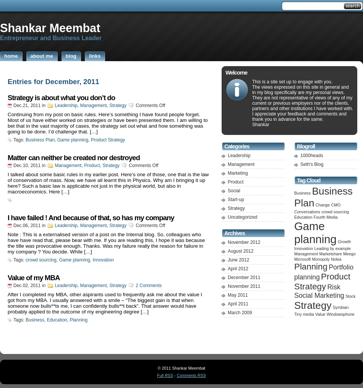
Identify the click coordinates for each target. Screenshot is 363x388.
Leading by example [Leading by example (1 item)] (332, 248)
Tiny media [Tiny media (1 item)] (304, 314)
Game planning (72, 140)
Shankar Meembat (50, 27)
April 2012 (238, 268)
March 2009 (240, 312)
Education (57, 320)
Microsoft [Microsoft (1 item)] (302, 259)
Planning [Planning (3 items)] (310, 266)
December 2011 (244, 277)
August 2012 (240, 251)
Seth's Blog (311, 164)
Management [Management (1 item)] (306, 254)
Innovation (102, 260)
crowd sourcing (41, 260)
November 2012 (244, 242)
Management (93, 105)
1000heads (311, 155)
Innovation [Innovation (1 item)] (303, 248)
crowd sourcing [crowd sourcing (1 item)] (335, 211)
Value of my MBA (34, 278)
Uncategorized (242, 217)
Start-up (236, 199)
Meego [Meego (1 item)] (349, 254)
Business (35, 320)
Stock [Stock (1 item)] (350, 296)
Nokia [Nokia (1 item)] (336, 259)
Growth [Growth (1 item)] (344, 241)
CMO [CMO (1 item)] (336, 205)
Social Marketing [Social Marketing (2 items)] (319, 295)
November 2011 (244, 286)
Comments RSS (191, 375)
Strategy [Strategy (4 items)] (313, 305)
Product (92, 165)
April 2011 (238, 304)
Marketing (238, 173)
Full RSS (165, 375)
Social (234, 190)
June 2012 (238, 260)
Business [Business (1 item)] (302, 193)
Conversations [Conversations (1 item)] (307, 211)
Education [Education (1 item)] (303, 217)
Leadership (66, 105)
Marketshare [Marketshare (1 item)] (330, 254)
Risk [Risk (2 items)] (333, 287)
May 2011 (238, 295)
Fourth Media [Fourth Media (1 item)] (326, 217)
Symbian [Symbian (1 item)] (340, 307)
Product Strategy (108, 140)
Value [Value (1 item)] (320, 314)
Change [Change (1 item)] (323, 205)
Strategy (117, 105)
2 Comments (149, 285)
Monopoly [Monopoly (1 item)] (321, 259)
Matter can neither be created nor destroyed (74, 158)
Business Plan (40, 140)
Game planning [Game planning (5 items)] (315, 232)
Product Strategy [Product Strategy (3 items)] (322, 281)
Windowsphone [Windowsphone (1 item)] (341, 314)
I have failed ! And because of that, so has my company (91, 218)
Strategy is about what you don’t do (61, 98)
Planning (79, 320)
